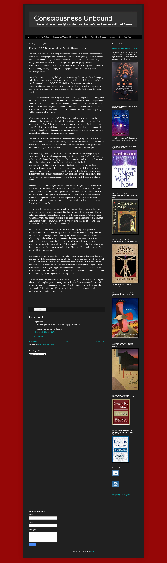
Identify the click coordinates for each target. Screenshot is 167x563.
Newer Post (33, 341)
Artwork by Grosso (98, 37)
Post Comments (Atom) (46, 345)
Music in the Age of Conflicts (124, 48)
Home (29, 37)
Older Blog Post (125, 37)
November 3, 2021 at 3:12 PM (45, 332)
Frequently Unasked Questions (65, 37)
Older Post (100, 341)
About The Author (42, 37)
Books (84, 37)
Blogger (93, 551)
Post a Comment (38, 337)
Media (112, 37)
